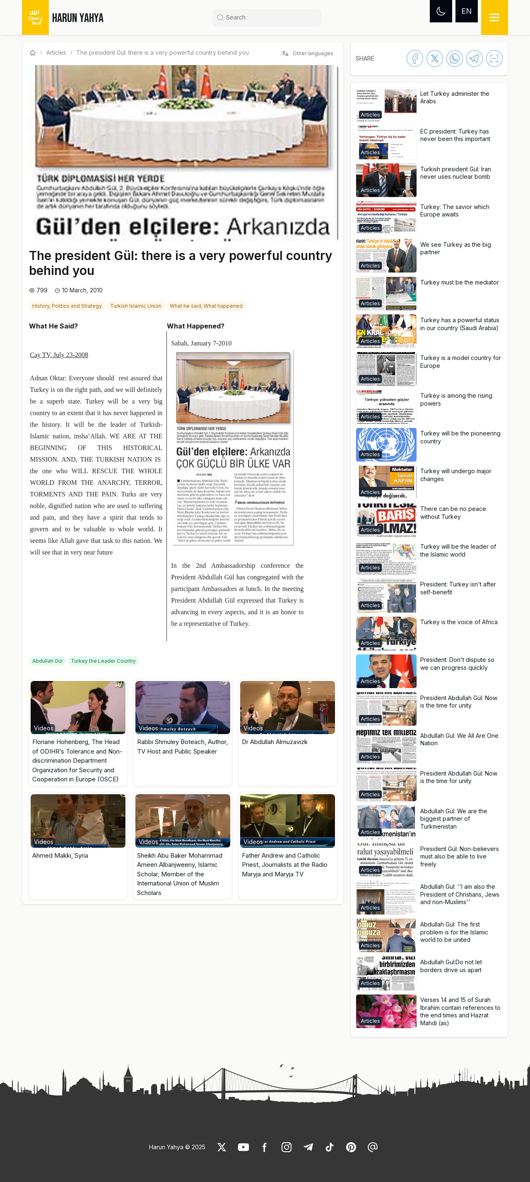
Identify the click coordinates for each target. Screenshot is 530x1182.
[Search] (270, 17)
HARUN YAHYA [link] (78, 18)
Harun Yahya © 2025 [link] (177, 1146)
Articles (56, 52)
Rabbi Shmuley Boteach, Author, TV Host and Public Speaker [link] (182, 746)
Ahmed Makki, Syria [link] (60, 855)
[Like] (222, 1147)
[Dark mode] (441, 11)
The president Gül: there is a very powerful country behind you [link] (162, 52)
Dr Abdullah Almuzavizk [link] (275, 742)
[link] (68, 305)
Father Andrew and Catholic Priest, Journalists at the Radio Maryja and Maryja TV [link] (285, 864)
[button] (78, 732)
